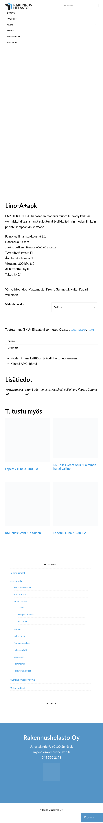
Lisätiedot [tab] (15, 353)
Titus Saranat (20, 601)
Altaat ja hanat (81, 327)
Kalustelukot (19, 642)
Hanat (9, 332)
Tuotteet (51, 19)
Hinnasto (12, 42)
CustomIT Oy (56, 816)
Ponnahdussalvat (22, 649)
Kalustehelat (18, 587)
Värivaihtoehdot (14, 301)
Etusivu (11, 13)
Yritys (51, 25)
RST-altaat (22, 628)
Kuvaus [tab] (13, 345)
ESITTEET (11, 31)
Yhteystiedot (14, 36)
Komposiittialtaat (26, 621)
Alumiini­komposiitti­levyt (26, 686)
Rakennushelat (20, 579)
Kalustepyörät (20, 656)
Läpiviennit (19, 663)
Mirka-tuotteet (20, 694)
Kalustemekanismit (23, 594)
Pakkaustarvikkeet (22, 677)
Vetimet (17, 636)
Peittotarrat (19, 670)
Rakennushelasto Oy (18, 6)
